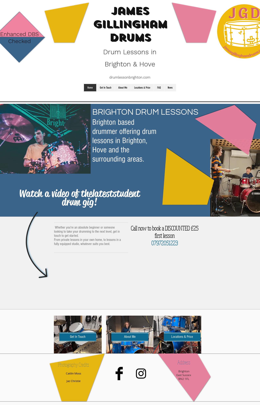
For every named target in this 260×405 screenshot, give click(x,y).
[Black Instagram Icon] (141, 373)
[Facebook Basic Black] (119, 373)
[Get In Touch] (77, 336)
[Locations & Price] (182, 336)
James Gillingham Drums (130, 24)
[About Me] (129, 336)
